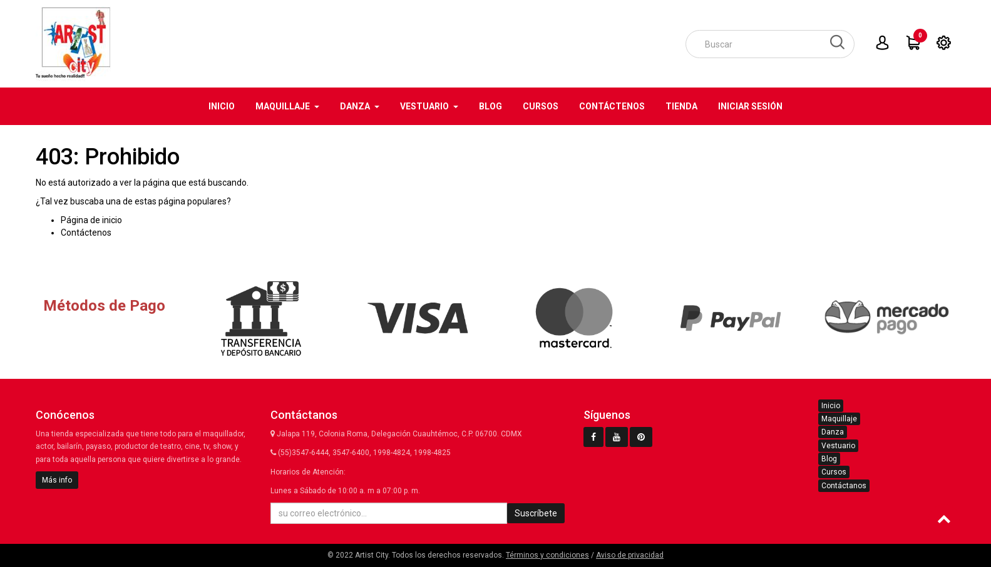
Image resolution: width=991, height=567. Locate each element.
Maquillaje (839, 418)
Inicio (830, 405)
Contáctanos (843, 485)
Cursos (833, 472)
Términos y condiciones (547, 555)
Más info (57, 480)
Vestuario (838, 445)
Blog (829, 458)
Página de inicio (91, 220)
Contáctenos (86, 233)
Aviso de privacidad (630, 555)
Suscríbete (536, 513)
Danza (832, 432)
